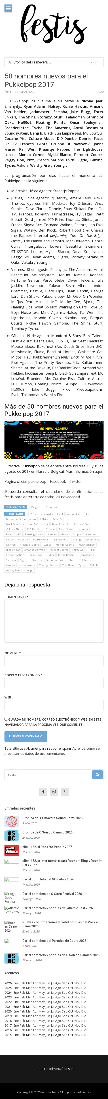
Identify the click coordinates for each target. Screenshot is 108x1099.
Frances (52, 534)
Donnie (50, 529)
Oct (70, 988)
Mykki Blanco (87, 544)
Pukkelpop (51, 507)
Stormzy (37, 560)
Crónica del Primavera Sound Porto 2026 (45, 62)
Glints (64, 534)
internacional (40, 539)
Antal (60, 514)
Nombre (12, 653)
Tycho (82, 565)
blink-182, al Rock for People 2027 (47, 847)
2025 (8, 988)
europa (83, 529)
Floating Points (34, 534)
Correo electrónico (23, 675)
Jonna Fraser (94, 539)
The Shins (68, 565)
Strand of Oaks (55, 560)
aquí (98, 471)
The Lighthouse (48, 565)
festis (8, 92)
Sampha (11, 560)
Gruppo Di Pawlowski (85, 534)
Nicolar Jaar (13, 549)
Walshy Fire (13, 570)
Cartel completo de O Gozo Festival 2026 (52, 894)
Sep (64, 988)
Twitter (76, 481)
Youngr (28, 570)
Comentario (16, 597)
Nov (77, 988)
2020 (8, 1011)
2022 (8, 1002)
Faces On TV (13, 534)
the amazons (27, 565)
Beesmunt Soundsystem (21, 519)
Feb (22, 983)
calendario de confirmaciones (71, 491)
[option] (56, 62)
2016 (8, 1030)
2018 (8, 1021)
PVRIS (50, 555)
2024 (8, 992)
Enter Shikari (66, 529)
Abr (35, 983)
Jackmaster (59, 539)
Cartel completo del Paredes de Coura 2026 (54, 941)
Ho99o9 (23, 539)
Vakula (94, 565)
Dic (83, 988)
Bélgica (35, 507)
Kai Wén (11, 544)
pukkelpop (37, 481)
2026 (8, 983)
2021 (8, 1006)
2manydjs (47, 514)
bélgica (44, 519)
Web (7, 697)
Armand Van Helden (79, 514)
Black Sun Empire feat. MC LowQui (27, 524)
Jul (52, 983)
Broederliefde (61, 524)
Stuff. (72, 560)
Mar (29, 983)
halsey (10, 539)
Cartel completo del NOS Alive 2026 (48, 879)
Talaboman (86, 560)
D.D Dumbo (34, 529)
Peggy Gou (78, 549)
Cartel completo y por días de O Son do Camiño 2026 (61, 955)
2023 (8, 997)
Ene (16, 983)
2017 (33, 514)
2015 (8, 1035)
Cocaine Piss (81, 524)
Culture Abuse (14, 529)
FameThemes (81, 1092)
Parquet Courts (58, 549)
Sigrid (23, 560)
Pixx (92, 549)
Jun (48, 983)
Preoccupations (15, 555)
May (41, 983)
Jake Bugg (76, 539)
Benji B (57, 519)
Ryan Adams (86, 555)
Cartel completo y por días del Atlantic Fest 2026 (57, 908)
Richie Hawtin (66, 555)
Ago (58, 988)
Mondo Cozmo (65, 544)
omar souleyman (34, 549)
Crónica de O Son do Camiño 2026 (47, 832)
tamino (10, 565)
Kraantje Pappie (29, 544)
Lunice (47, 544)
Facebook (58, 481)
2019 (8, 1016)
